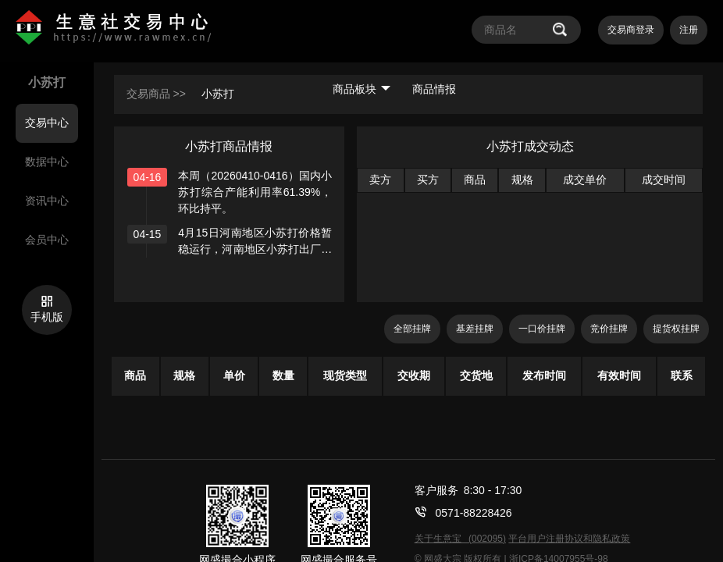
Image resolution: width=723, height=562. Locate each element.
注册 (688, 29)
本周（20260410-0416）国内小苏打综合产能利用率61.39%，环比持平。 (255, 192)
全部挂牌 (412, 328)
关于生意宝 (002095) (460, 538)
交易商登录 (630, 29)
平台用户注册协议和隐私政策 (569, 538)
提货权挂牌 (676, 328)
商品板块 (361, 89)
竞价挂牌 (609, 328)
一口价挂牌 (541, 328)
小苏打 (217, 93)
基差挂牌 (474, 328)
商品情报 (434, 89)
